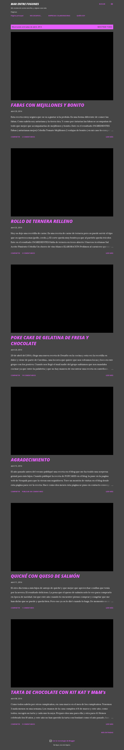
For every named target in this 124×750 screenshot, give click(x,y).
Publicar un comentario (32, 491)
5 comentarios (28, 724)
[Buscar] (102, 4)
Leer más (109, 137)
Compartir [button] (15, 137)
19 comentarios (29, 375)
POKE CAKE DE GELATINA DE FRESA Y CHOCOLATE (50, 340)
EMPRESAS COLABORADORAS (59, 16)
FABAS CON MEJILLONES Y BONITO (47, 105)
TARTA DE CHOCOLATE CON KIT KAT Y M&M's (58, 692)
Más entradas (107, 732)
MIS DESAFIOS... (36, 16)
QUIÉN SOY (81, 16)
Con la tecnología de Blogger (62, 741)
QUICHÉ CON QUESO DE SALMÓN (45, 576)
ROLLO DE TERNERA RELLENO (42, 221)
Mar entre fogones (25, 4)
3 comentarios (28, 253)
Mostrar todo (105, 27)
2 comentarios (28, 137)
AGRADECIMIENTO (30, 460)
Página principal (17, 16)
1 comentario (28, 608)
